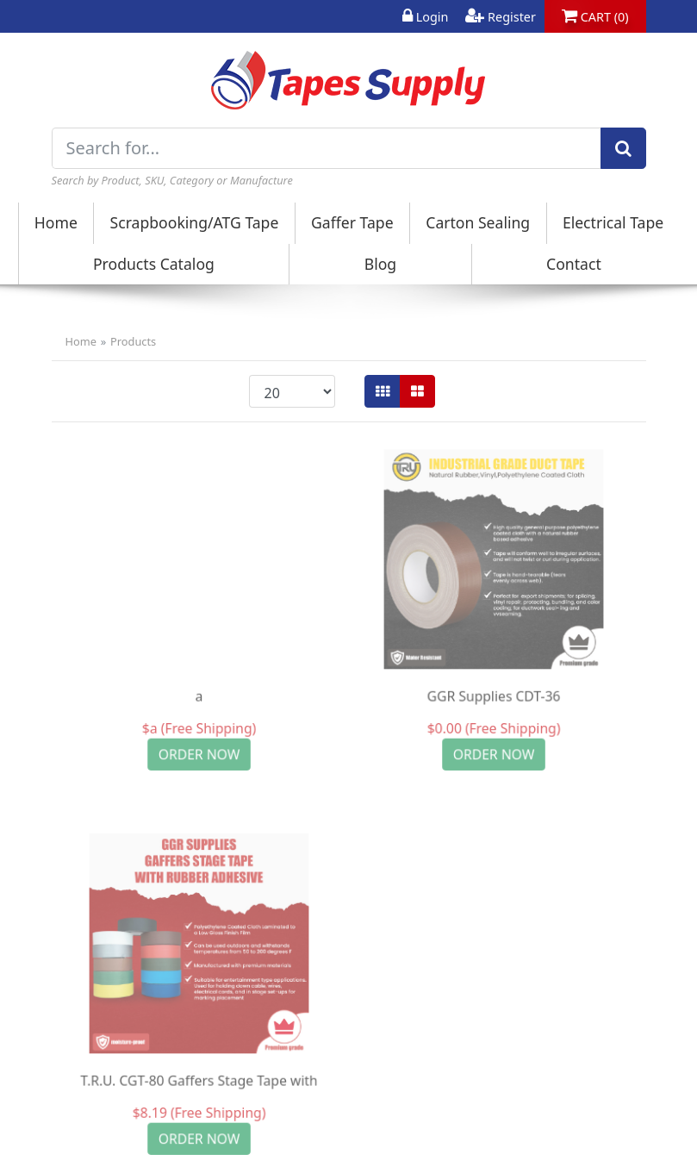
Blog (380, 263)
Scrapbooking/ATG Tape (194, 222)
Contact (573, 263)
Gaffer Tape (352, 222)
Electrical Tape (613, 222)
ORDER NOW (199, 755)
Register (500, 17)
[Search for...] (326, 148)
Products (133, 341)
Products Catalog (154, 263)
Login (425, 17)
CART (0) (595, 17)
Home (56, 222)
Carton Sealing (478, 222)
